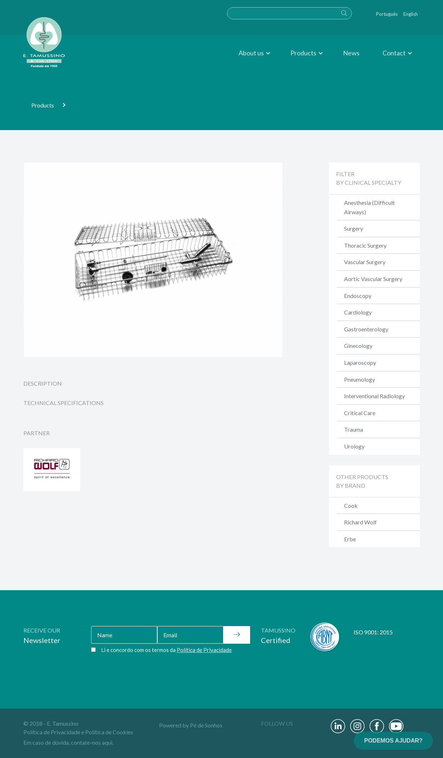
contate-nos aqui (91, 742)
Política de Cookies (109, 732)
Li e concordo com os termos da (166, 650)
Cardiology (358, 312)
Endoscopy (357, 295)
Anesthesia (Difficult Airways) (369, 207)
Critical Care (359, 412)
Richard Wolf (360, 522)
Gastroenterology (366, 329)
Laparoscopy (360, 362)
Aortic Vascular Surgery (373, 278)
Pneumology (359, 379)
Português (387, 14)
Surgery (353, 228)
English (410, 14)
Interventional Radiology (374, 395)
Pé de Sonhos (206, 725)
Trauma (353, 429)
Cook (351, 505)
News (351, 53)
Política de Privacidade (51, 732)
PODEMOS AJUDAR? (393, 741)
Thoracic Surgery (365, 245)
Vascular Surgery (364, 261)
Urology (354, 446)
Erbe (350, 539)
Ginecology (358, 345)
